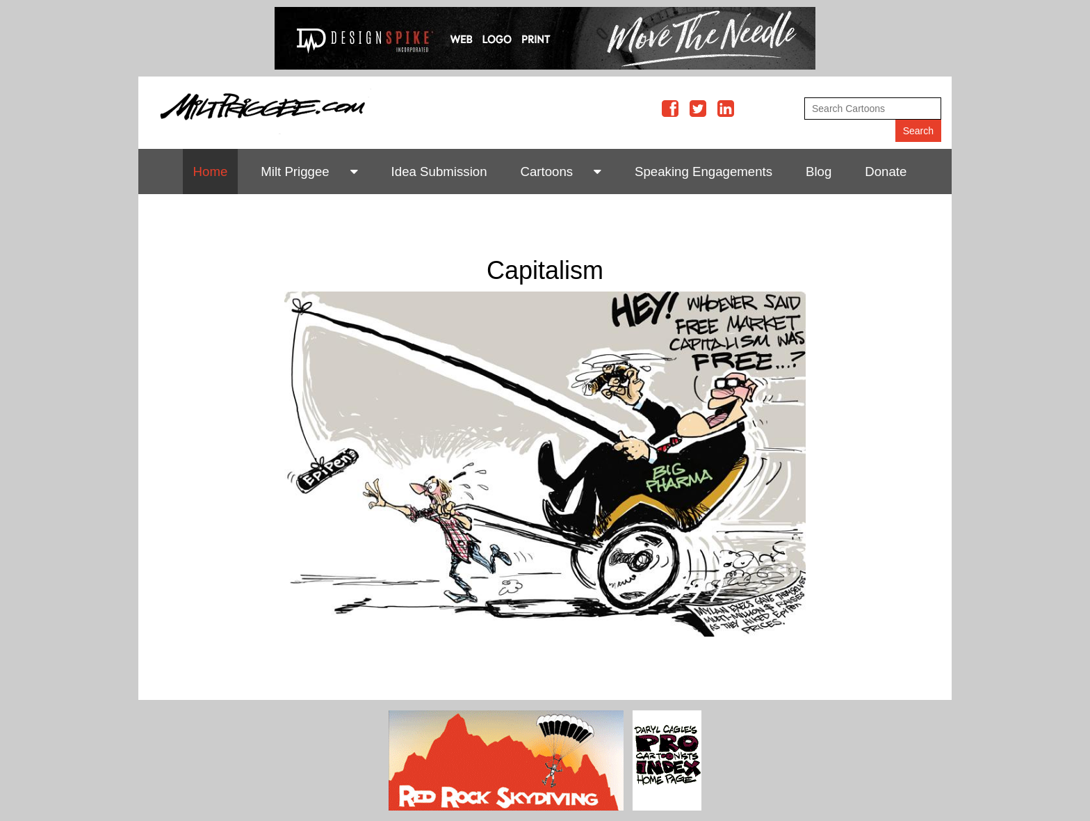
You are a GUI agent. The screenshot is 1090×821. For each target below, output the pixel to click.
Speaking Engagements (703, 171)
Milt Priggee (295, 171)
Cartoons (546, 171)
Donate (885, 171)
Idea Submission (439, 171)
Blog (818, 171)
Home (210, 171)
